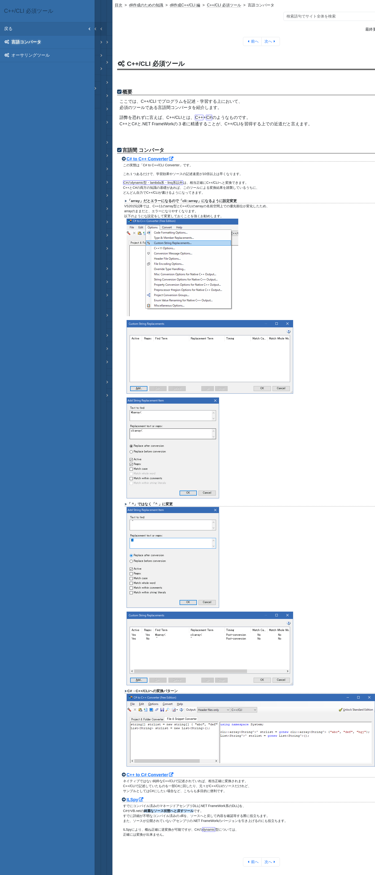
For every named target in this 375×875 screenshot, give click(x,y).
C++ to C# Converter (147, 774)
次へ (271, 41)
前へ (252, 41)
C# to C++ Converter (147, 159)
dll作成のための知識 (146, 5)
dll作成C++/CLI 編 (185, 5)
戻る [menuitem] (49, 28)
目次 (118, 5)
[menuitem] (47, 42)
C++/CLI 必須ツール (224, 5)
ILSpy (132, 799)
